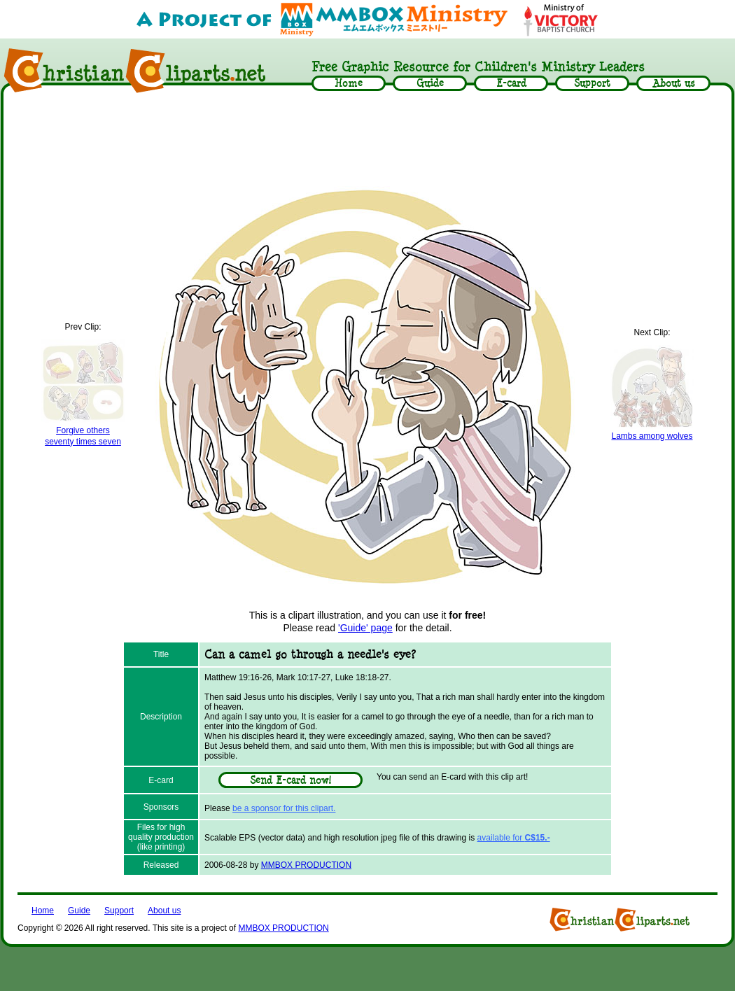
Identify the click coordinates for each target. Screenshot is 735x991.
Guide (79, 910)
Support (119, 910)
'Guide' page (365, 627)
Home (42, 910)
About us (164, 910)
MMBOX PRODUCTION (306, 865)
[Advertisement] (367, 137)
